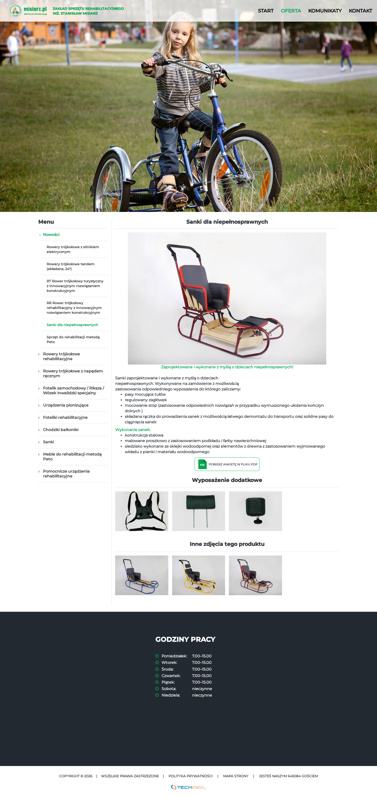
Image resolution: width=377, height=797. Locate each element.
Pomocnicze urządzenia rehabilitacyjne (66, 473)
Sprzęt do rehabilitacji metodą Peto (73, 339)
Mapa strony (235, 776)
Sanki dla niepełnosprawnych (72, 325)
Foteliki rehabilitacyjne (65, 417)
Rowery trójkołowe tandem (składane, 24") (70, 266)
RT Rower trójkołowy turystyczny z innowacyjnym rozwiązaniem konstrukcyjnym (75, 286)
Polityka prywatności (191, 776)
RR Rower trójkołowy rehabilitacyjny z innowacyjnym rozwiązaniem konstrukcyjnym (74, 308)
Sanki (48, 442)
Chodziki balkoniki (60, 429)
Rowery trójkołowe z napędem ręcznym (73, 373)
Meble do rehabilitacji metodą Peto (72, 456)
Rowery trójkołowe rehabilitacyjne (61, 356)
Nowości (51, 234)
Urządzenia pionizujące (65, 405)
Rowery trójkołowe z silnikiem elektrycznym (73, 249)
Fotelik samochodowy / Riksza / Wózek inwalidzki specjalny (73, 390)
